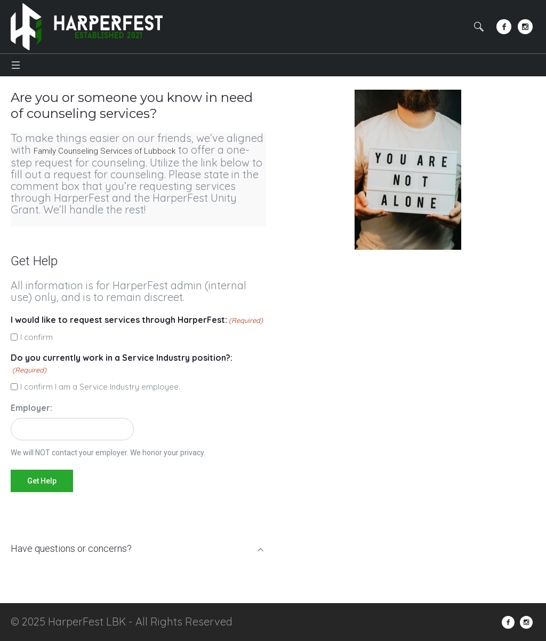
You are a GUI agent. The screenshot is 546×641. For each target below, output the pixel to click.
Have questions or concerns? (71, 548)
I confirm (36, 337)
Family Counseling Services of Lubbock (104, 151)
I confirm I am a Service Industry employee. (100, 387)
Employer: (31, 407)
